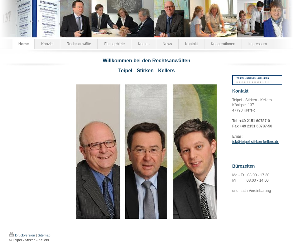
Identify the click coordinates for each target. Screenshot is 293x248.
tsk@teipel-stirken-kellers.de (255, 142)
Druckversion (22, 235)
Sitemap (44, 235)
